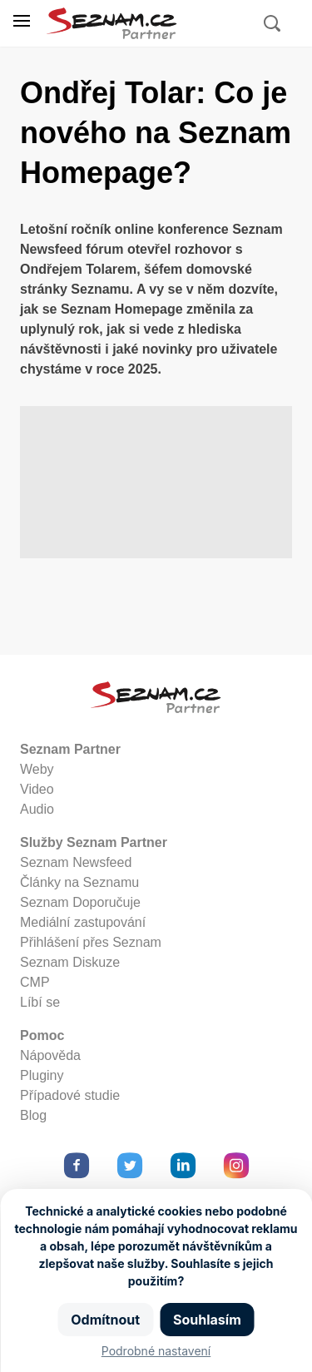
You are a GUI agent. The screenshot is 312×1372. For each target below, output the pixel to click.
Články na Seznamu (79, 882)
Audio (37, 809)
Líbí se (40, 1002)
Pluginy (41, 1075)
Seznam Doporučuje (80, 902)
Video (37, 789)
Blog (33, 1115)
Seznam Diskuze (70, 962)
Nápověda (50, 1055)
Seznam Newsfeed (75, 862)
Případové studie (70, 1095)
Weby (37, 769)
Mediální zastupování (83, 922)
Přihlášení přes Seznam (90, 942)
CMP (35, 982)
